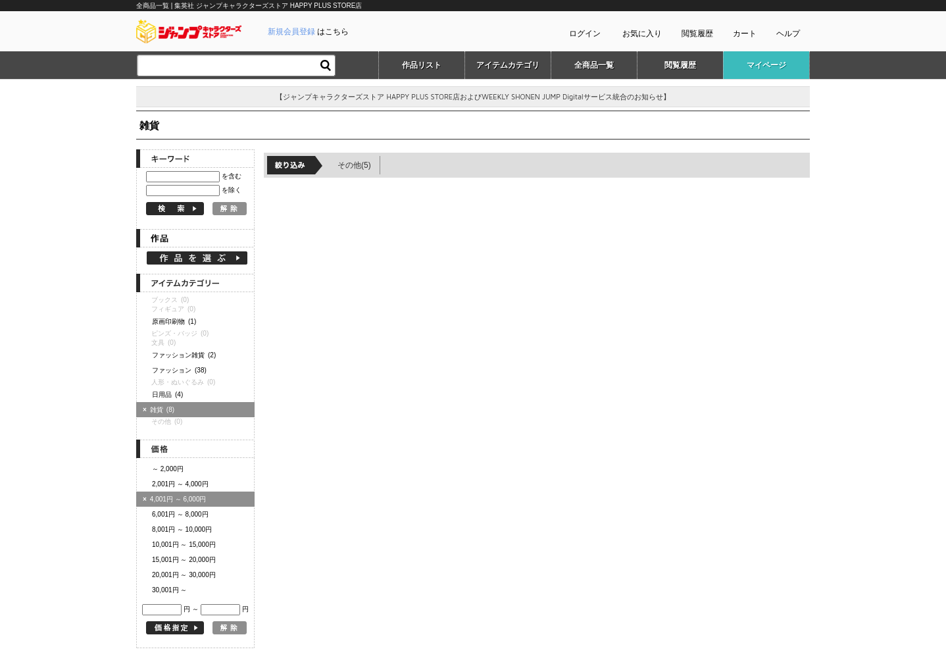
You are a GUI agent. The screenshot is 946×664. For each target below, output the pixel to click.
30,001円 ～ (169, 590)
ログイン (585, 33)
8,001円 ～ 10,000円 (182, 529)
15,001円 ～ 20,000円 (184, 559)
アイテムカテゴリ (507, 65)
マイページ (766, 65)
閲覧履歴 (697, 33)
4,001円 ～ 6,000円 (174, 499)
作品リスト (421, 65)
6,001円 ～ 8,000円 (180, 514)
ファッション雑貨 (184, 355)
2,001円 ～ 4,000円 (180, 484)
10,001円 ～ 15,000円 (184, 544)
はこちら (308, 31)
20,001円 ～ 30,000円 (184, 574)
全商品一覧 (594, 65)
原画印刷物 (174, 321)
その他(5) (354, 165)
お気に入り (642, 33)
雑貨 (160, 409)
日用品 (167, 394)
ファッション (179, 370)
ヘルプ (788, 33)
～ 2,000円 (168, 468)
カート (745, 33)
